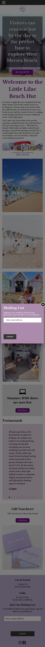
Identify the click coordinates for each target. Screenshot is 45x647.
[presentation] (21, 327)
